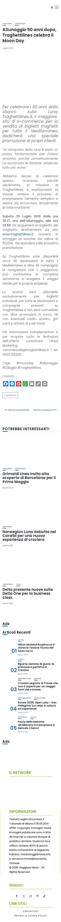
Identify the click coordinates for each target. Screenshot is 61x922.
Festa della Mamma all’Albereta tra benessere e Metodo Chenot (36, 725)
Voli (18, 584)
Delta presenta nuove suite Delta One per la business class (27, 593)
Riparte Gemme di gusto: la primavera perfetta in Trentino (36, 667)
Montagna (39, 698)
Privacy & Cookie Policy (30, 916)
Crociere (7, 24)
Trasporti (20, 24)
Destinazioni (24, 678)
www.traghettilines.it (17, 234)
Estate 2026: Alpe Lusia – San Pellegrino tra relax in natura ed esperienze (37, 706)
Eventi (21, 659)
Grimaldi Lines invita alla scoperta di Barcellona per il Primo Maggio (29, 477)
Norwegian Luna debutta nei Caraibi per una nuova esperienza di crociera (29, 535)
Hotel (21, 640)
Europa (37, 678)
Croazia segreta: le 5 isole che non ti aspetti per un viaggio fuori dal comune (38, 686)
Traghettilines (10, 395)
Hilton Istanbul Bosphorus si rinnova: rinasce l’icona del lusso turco (36, 648)
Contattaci (30, 911)
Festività (22, 717)
